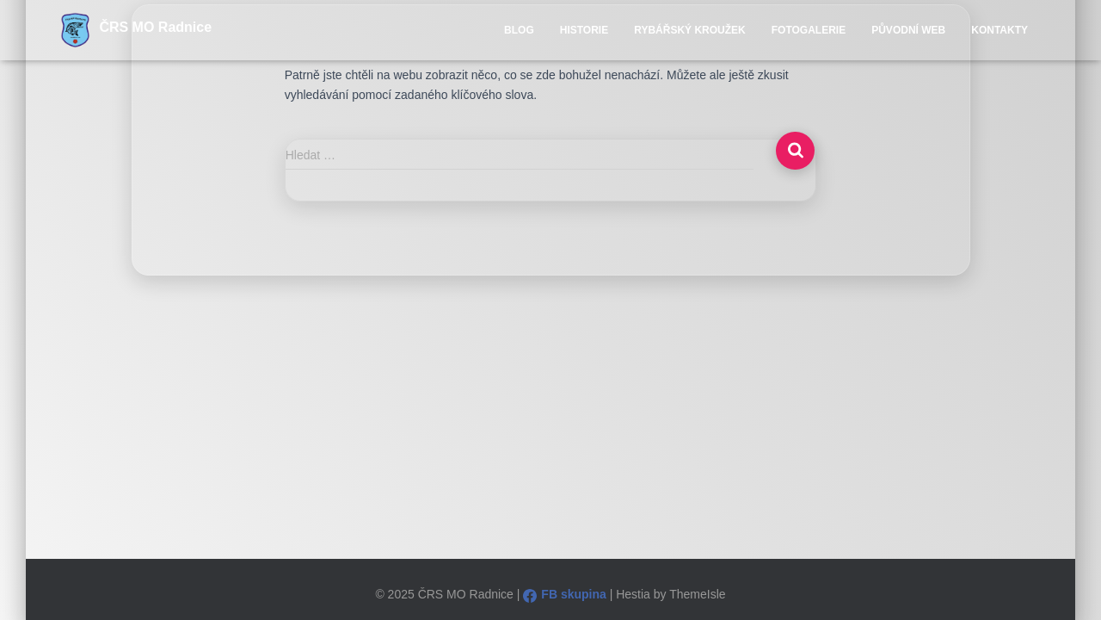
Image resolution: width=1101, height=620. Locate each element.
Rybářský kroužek (690, 30)
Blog (519, 30)
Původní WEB (908, 30)
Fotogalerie (809, 30)
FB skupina (564, 594)
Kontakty (999, 30)
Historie (584, 30)
